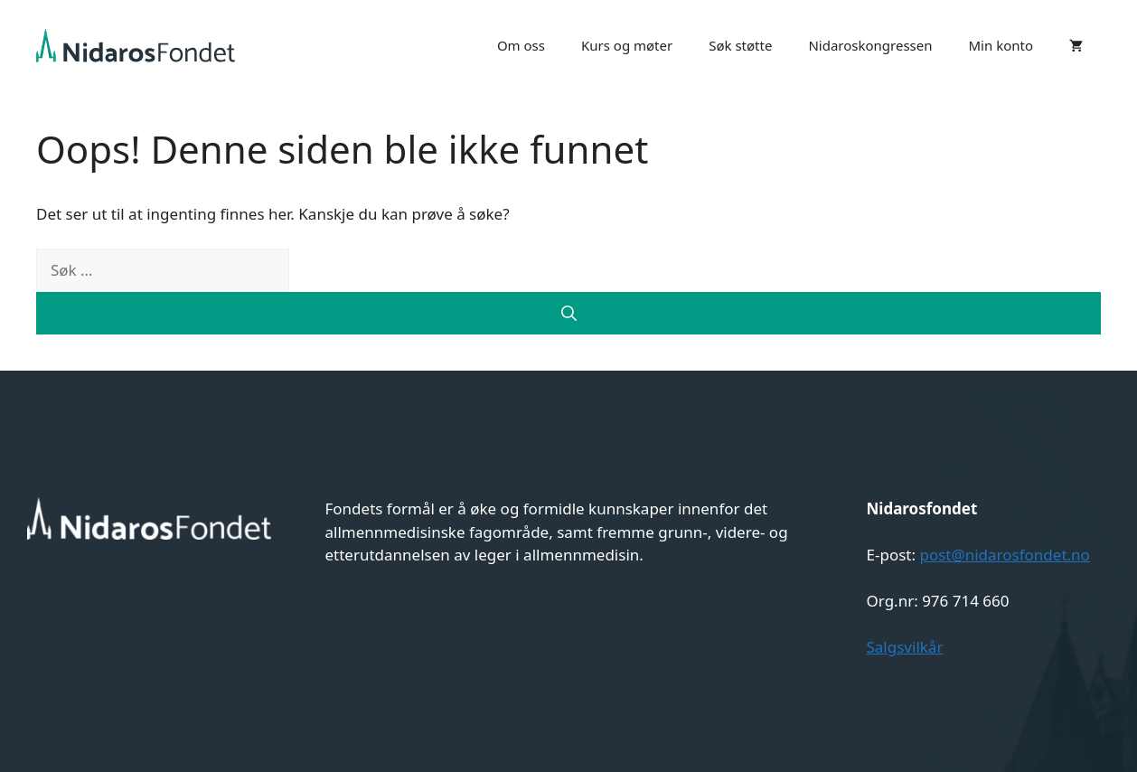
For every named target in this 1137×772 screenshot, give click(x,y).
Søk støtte (740, 45)
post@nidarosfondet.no (1004, 554)
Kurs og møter (626, 45)
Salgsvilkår (905, 646)
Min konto (1001, 45)
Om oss (521, 45)
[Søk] (568, 313)
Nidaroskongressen (870, 45)
